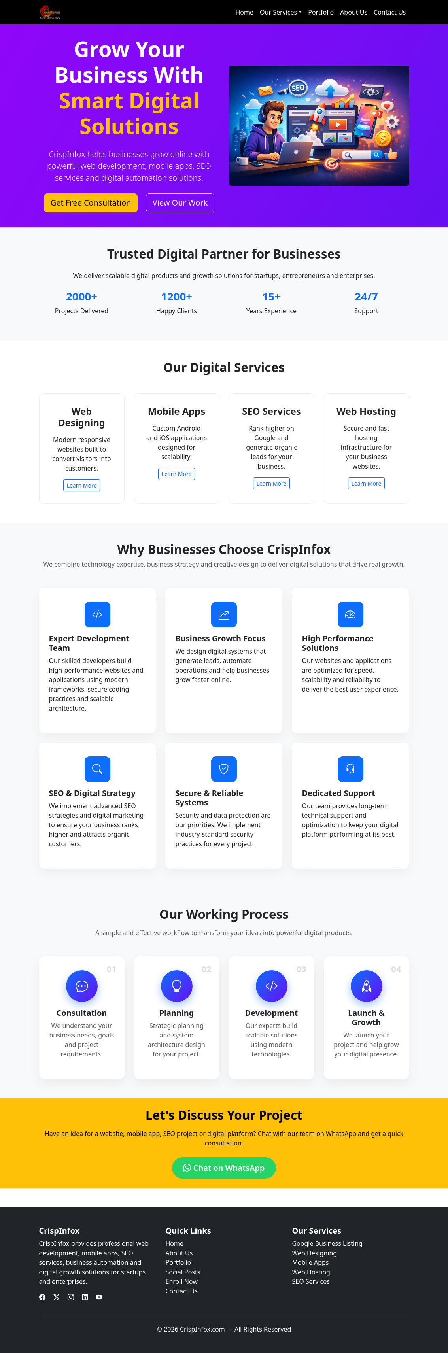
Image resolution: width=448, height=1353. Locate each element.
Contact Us (390, 12)
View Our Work (180, 202)
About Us (353, 12)
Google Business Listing (327, 1243)
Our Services (278, 12)
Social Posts (182, 1272)
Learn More (82, 485)
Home (244, 12)
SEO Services (310, 1281)
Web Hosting (311, 1272)
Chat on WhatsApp (224, 1167)
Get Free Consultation (91, 202)
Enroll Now (181, 1281)
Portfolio (321, 12)
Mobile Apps (310, 1262)
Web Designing (314, 1253)
